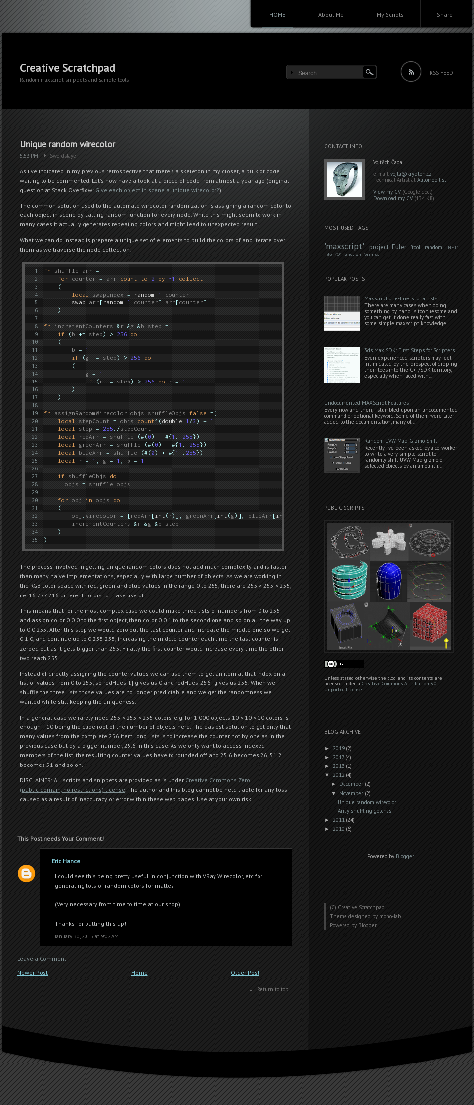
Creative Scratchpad (67, 68)
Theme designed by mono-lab (365, 916)
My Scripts (390, 14)
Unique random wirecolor (67, 144)
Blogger (405, 856)
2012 (339, 774)
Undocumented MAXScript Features (366, 402)
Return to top (273, 989)
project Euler (387, 247)
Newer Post (32, 972)
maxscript (344, 246)
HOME (277, 14)
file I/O (332, 254)
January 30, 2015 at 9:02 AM (87, 936)
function (352, 254)
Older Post (245, 972)
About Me (331, 14)
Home (139, 972)
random (433, 247)
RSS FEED (441, 72)
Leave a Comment (41, 958)
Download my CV (393, 198)
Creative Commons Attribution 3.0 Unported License (380, 686)
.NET (452, 247)
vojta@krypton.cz (410, 173)
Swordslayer (64, 155)
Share (445, 14)
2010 (339, 828)
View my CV (387, 191)
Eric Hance (66, 861)
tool (416, 247)
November (352, 793)
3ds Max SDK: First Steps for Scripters (409, 350)
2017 (339, 757)
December (352, 783)
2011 (339, 819)
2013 (339, 766)
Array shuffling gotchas (364, 811)
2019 (339, 748)
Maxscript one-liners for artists (400, 298)
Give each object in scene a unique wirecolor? (157, 190)
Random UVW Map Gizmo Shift (400, 440)
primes (371, 254)
